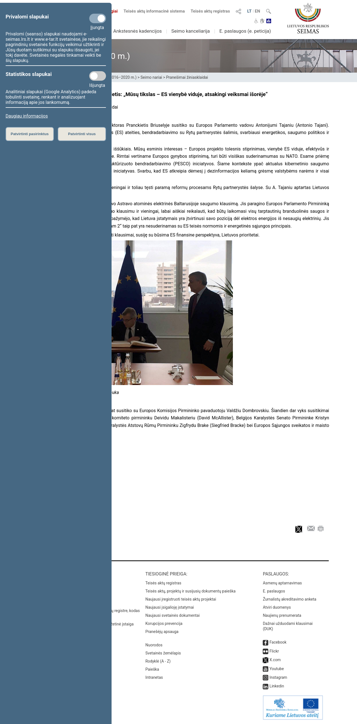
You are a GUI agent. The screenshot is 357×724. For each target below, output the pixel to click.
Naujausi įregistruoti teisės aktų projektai (180, 599)
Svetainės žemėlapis (163, 653)
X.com (275, 660)
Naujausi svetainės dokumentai (172, 615)
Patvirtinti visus (82, 134)
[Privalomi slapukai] (97, 18)
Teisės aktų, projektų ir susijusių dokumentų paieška (190, 591)
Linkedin (276, 686)
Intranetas (154, 677)
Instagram (278, 677)
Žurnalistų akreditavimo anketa (289, 599)
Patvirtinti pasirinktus (30, 134)
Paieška (152, 669)
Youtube (276, 668)
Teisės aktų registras (210, 11)
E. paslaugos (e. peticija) (245, 31)
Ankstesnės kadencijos (137, 31)
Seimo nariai (151, 77)
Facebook (277, 642)
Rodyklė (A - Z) (158, 661)
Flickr (274, 651)
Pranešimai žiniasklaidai (187, 77)
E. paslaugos (274, 591)
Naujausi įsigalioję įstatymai (169, 607)
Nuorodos (153, 645)
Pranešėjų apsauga (161, 631)
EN (257, 11)
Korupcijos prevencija (163, 623)
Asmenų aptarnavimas (282, 583)
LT (249, 11)
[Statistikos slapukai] (97, 76)
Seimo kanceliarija (190, 31)
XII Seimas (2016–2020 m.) (113, 77)
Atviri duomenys (277, 607)
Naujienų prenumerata (282, 615)
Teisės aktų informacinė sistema (154, 11)
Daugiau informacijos (27, 116)
